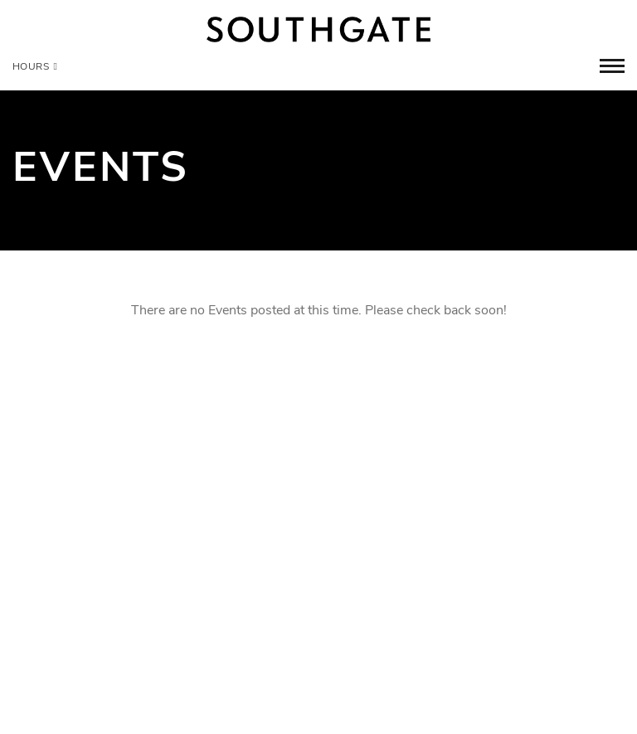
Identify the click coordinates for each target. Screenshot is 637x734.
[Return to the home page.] (318, 29)
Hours (34, 66)
